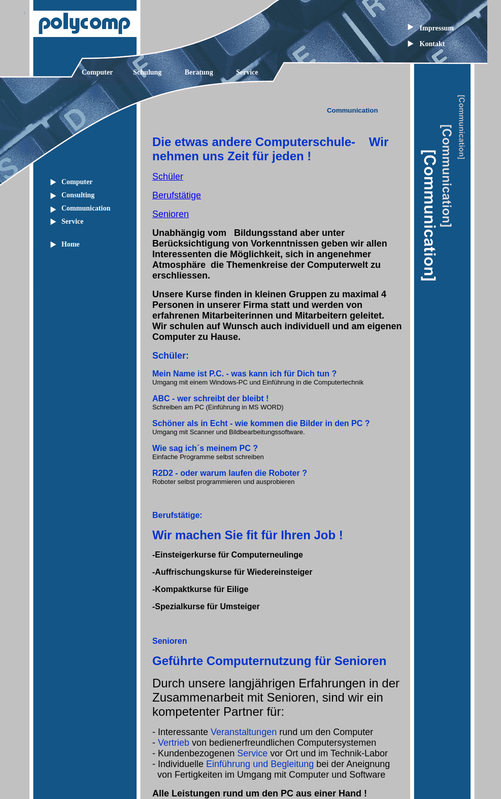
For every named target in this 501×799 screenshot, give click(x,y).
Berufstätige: (177, 515)
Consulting (77, 195)
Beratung (199, 72)
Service (247, 72)
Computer (97, 72)
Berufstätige (176, 195)
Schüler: (170, 356)
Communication (85, 208)
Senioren (170, 214)
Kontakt (432, 44)
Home (70, 244)
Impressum (437, 28)
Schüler (167, 176)
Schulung (147, 72)
